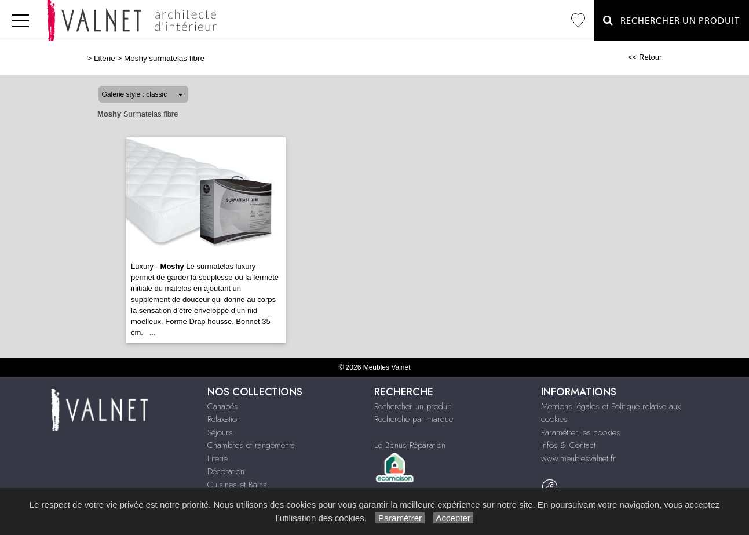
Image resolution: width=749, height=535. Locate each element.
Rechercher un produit (412, 406)
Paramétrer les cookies (580, 432)
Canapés (222, 406)
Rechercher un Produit (671, 20)
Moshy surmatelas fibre (164, 58)
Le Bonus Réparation (409, 445)
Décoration (225, 471)
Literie (104, 58)
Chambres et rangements (251, 445)
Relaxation (224, 419)
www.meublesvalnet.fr (578, 458)
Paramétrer (400, 518)
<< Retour (645, 57)
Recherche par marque (413, 419)
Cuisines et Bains (237, 484)
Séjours (220, 432)
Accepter (453, 518)
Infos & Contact (568, 445)
